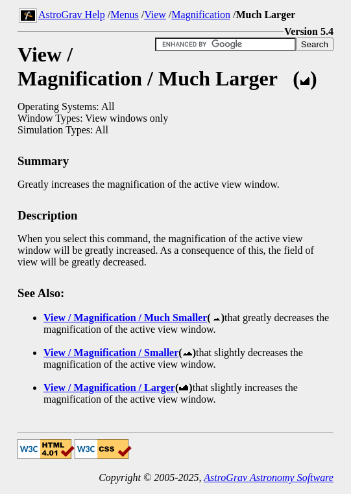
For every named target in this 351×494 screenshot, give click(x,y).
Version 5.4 (308, 31)
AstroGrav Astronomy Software (268, 477)
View (155, 14)
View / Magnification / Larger (109, 387)
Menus (124, 14)
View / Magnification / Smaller (110, 352)
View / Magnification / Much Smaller (125, 317)
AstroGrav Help (71, 14)
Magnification (200, 14)
